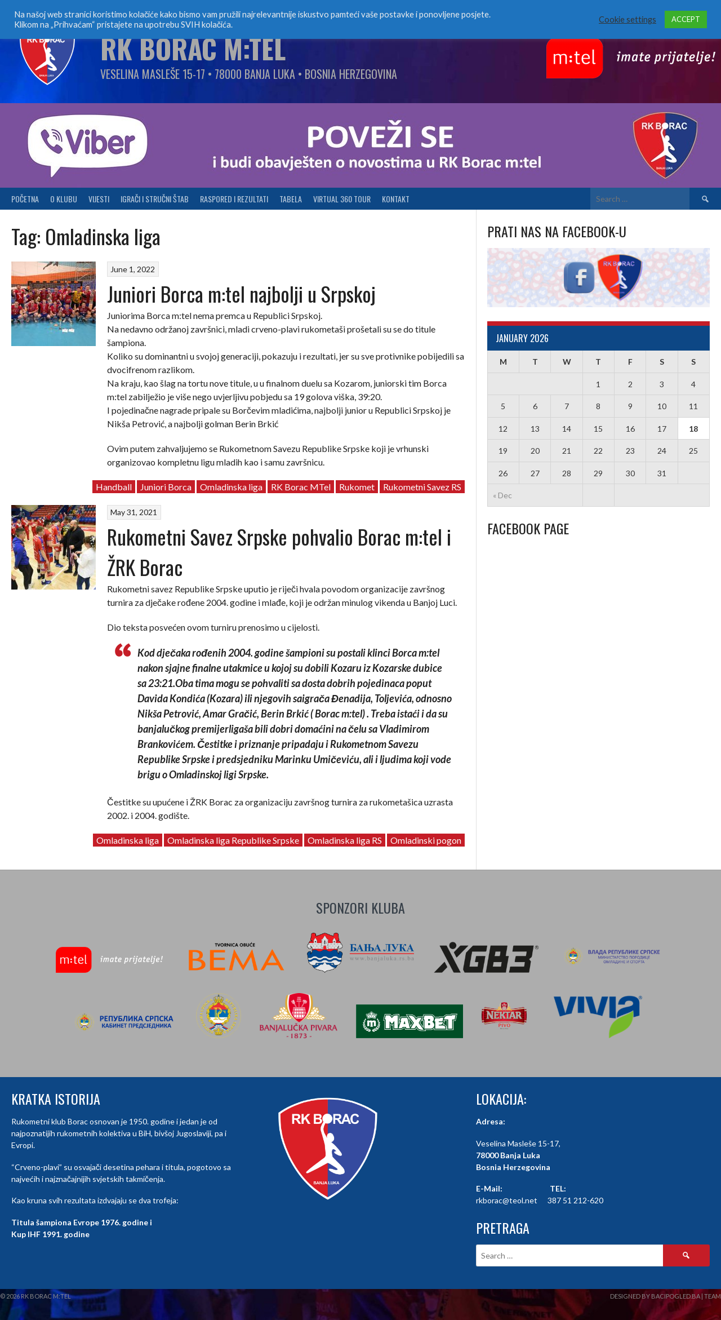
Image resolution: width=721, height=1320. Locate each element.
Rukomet (357, 486)
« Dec (502, 495)
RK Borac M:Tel (193, 48)
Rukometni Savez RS (422, 486)
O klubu (63, 199)
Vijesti (98, 199)
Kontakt (396, 199)
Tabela (290, 199)
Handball (114, 486)
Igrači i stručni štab (155, 199)
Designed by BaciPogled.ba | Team (665, 1296)
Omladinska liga (231, 486)
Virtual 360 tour (342, 199)
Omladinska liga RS (345, 840)
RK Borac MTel (301, 486)
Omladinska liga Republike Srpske (233, 840)
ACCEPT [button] (685, 19)
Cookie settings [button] (627, 19)
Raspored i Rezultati (234, 199)
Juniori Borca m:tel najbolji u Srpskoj (241, 293)
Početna (25, 199)
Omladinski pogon (425, 840)
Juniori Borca (166, 486)
